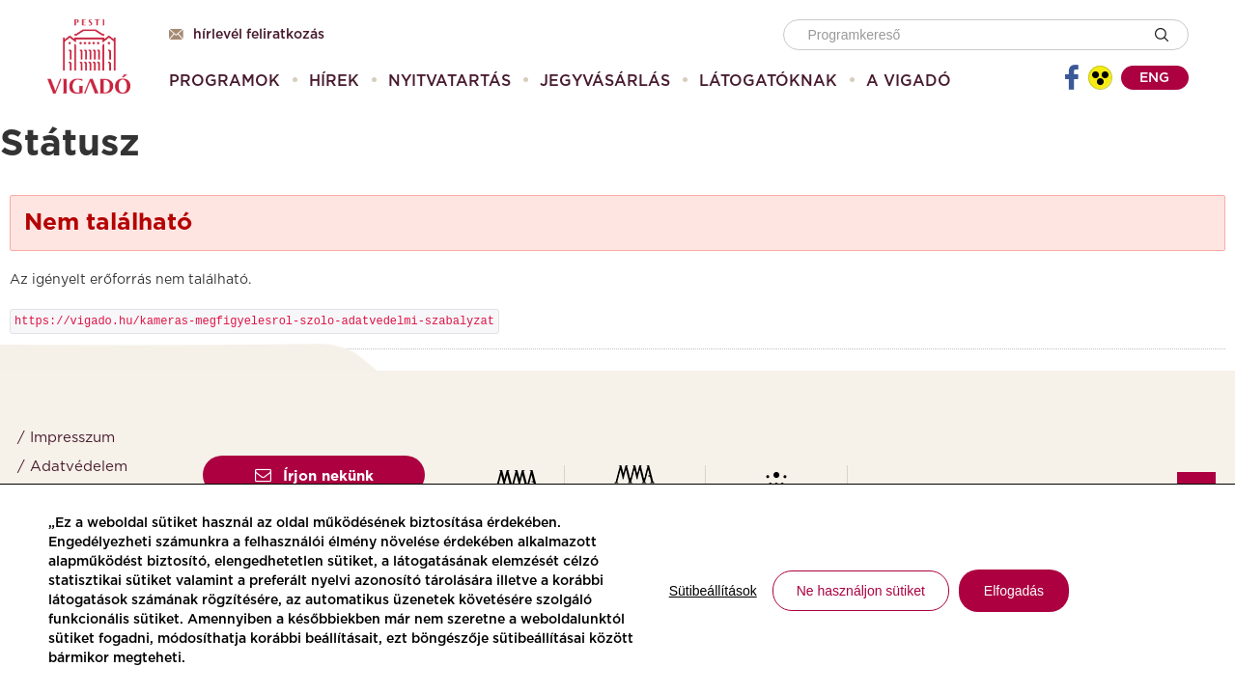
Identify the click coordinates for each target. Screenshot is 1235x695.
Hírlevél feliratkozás (246, 35)
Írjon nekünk (314, 476)
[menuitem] (224, 81)
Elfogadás (1014, 590)
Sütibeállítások (713, 590)
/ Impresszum (66, 438)
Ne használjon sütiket (861, 590)
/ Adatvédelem (72, 466)
